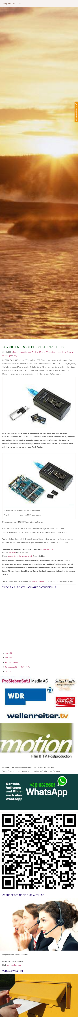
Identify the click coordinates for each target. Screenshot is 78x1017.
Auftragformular (38, 581)
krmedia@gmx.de (14, 965)
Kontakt (8, 671)
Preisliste (12, 553)
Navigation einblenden (12, 3)
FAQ (15, 355)
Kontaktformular (47, 549)
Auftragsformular (11, 662)
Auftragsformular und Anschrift (20, 556)
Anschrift (8, 653)
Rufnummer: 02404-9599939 (17, 667)
